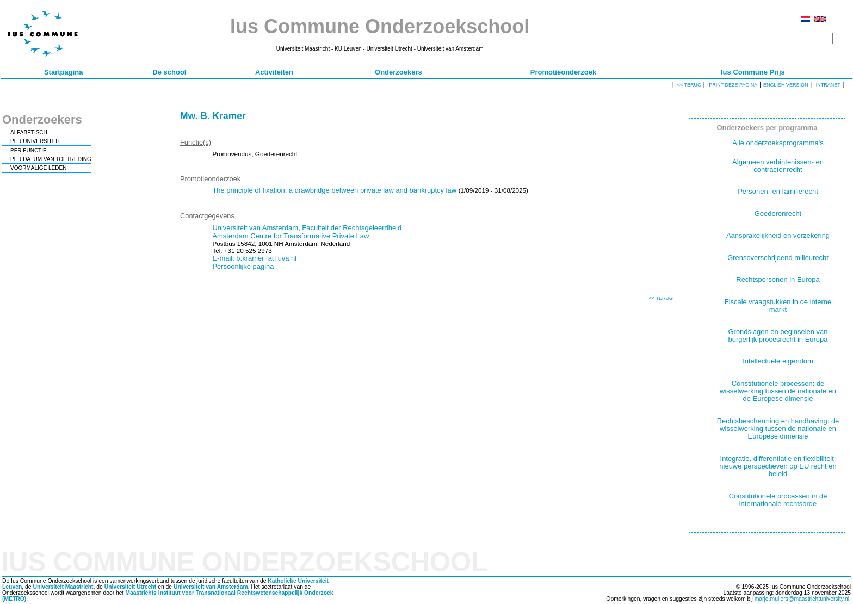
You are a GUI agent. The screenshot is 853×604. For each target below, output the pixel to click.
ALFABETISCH (28, 132)
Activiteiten (274, 72)
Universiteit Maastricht (63, 587)
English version (785, 85)
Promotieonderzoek (563, 72)
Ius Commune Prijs (753, 72)
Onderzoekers (398, 72)
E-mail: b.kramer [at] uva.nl (254, 258)
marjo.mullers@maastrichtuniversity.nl (802, 599)
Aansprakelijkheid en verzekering (778, 235)
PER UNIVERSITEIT (35, 141)
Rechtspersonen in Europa (777, 279)
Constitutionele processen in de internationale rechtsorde (778, 500)
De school (169, 72)
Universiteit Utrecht (130, 587)
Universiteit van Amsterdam (255, 228)
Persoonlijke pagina (243, 266)
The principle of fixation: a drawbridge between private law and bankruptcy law (334, 190)
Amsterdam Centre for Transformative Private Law (290, 236)
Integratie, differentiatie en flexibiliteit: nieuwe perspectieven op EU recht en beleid (777, 466)
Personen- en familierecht (778, 191)
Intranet (828, 85)
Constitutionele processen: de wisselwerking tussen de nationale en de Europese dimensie (778, 391)
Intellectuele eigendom (778, 361)
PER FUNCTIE (28, 150)
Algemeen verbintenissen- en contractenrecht (778, 166)
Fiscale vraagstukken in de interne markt (778, 305)
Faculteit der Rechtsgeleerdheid (351, 228)
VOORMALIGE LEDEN (38, 168)
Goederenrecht (778, 213)
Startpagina (63, 72)
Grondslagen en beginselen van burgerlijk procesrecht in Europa (778, 335)
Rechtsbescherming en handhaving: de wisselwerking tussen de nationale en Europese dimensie (778, 429)
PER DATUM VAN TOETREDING (50, 159)
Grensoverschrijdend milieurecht (778, 258)
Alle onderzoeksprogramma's (777, 143)
